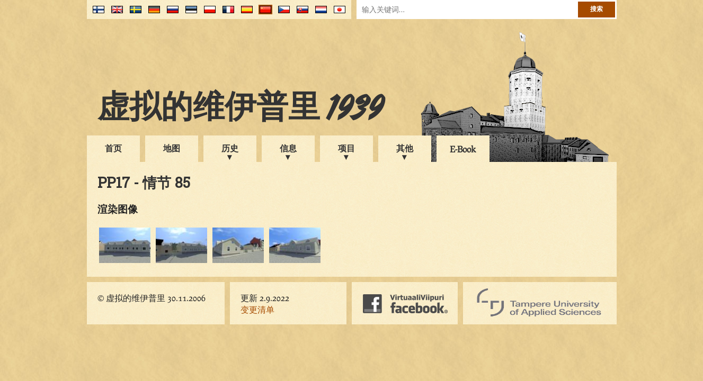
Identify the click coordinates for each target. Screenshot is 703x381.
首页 (113, 148)
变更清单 (257, 309)
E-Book (463, 149)
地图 (171, 148)
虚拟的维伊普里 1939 (240, 109)
